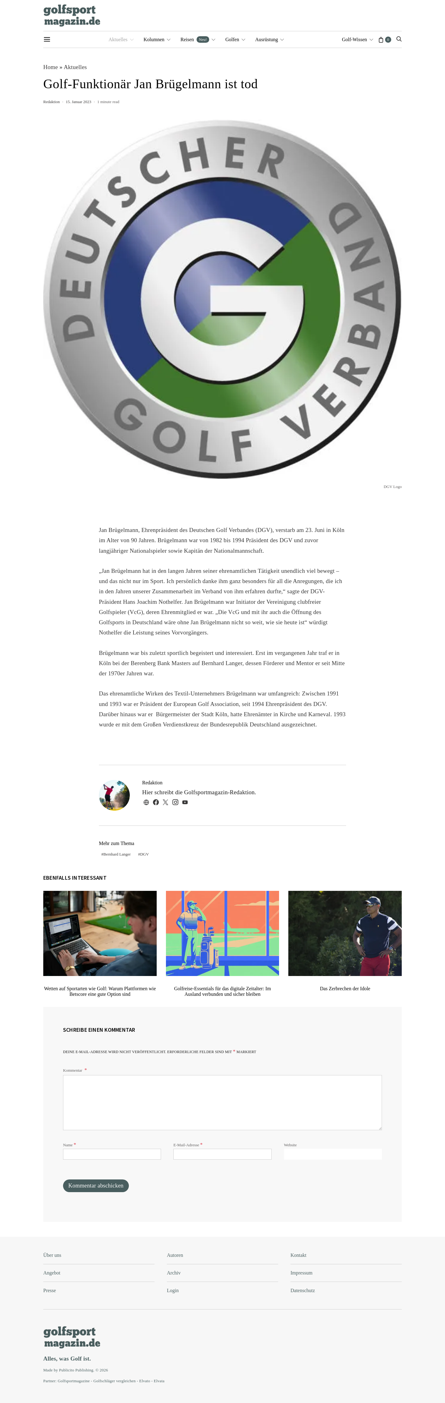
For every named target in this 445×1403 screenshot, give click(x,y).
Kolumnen (154, 39)
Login (173, 1290)
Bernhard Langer (117, 854)
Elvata (159, 1381)
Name (69, 1144)
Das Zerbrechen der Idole (345, 988)
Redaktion (51, 101)
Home (50, 67)
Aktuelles (117, 39)
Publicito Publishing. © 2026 (83, 1370)
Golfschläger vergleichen (114, 1381)
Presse (49, 1290)
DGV (144, 854)
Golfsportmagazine (74, 1381)
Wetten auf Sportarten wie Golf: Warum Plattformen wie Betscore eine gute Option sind (100, 991)
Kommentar (73, 1070)
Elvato (144, 1381)
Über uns (52, 1255)
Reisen (194, 39)
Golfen (232, 39)
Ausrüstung (266, 39)
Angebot (51, 1272)
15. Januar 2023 (78, 101)
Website (290, 1145)
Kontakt (298, 1255)
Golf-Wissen (354, 39)
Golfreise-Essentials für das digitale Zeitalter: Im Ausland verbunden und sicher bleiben (222, 991)
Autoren (175, 1255)
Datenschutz (302, 1290)
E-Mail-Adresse (187, 1144)
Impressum (301, 1272)
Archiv (173, 1272)
